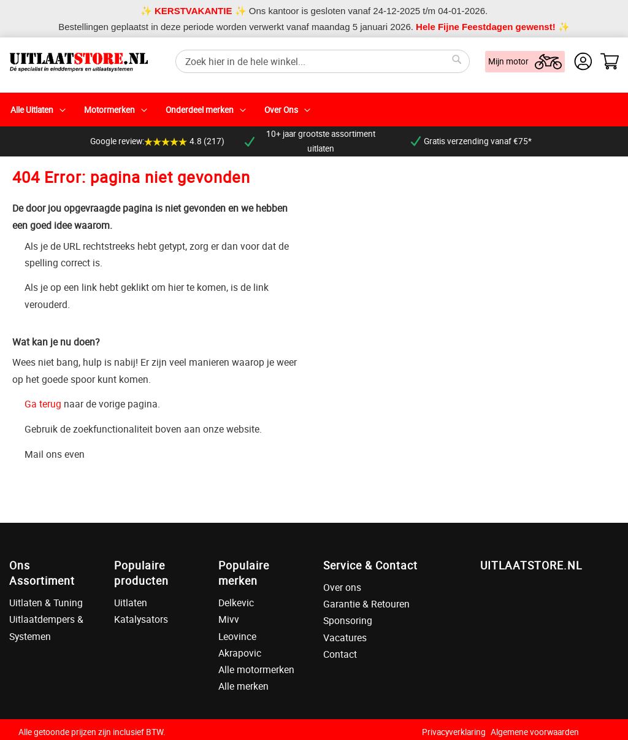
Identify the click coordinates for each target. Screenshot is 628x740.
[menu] (314, 109)
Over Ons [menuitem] (281, 109)
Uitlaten (130, 602)
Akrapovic (239, 653)
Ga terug (43, 403)
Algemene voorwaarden (535, 732)
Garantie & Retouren (366, 604)
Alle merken (243, 686)
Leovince (237, 636)
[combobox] (322, 61)
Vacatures (345, 637)
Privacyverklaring (454, 732)
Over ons (342, 587)
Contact (340, 654)
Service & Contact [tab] (370, 565)
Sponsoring (347, 620)
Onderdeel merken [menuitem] (200, 109)
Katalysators (141, 619)
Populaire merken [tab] (243, 573)
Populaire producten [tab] (141, 573)
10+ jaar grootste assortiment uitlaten (310, 141)
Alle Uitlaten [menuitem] (31, 109)
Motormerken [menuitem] (109, 109)
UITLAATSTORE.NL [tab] (531, 565)
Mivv (228, 619)
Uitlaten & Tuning (46, 602)
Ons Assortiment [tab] (42, 573)
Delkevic (236, 602)
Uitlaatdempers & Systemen (46, 627)
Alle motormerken (256, 669)
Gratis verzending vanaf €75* (471, 141)
